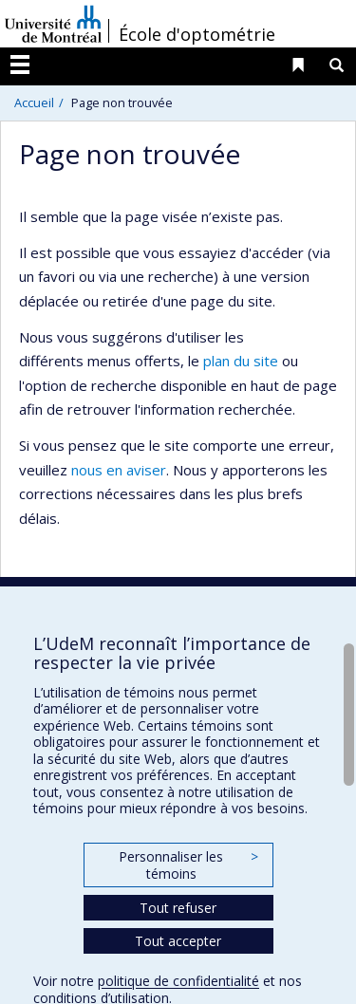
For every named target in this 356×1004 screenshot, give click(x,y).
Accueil (34, 102)
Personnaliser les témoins (188, 865)
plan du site (240, 360)
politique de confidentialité (178, 981)
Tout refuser (178, 908)
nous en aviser (118, 469)
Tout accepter (178, 941)
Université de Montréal (53, 24)
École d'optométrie (197, 34)
